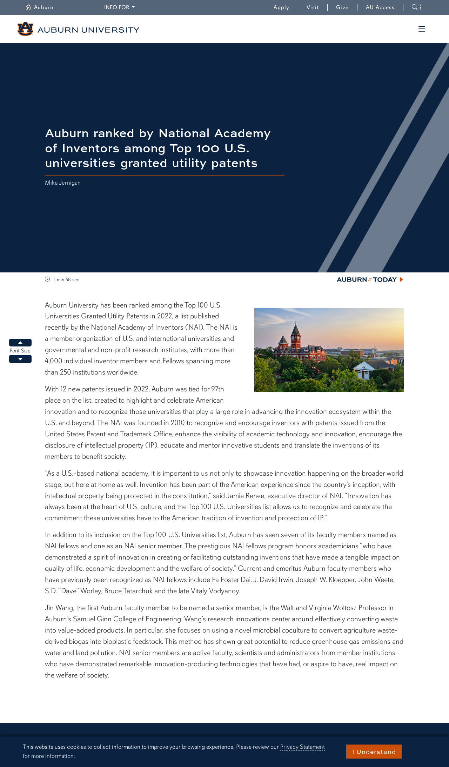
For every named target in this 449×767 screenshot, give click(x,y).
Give (346, 7)
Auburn (43, 7)
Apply (281, 7)
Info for (120, 7)
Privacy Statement (302, 747)
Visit (313, 7)
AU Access (380, 7)
